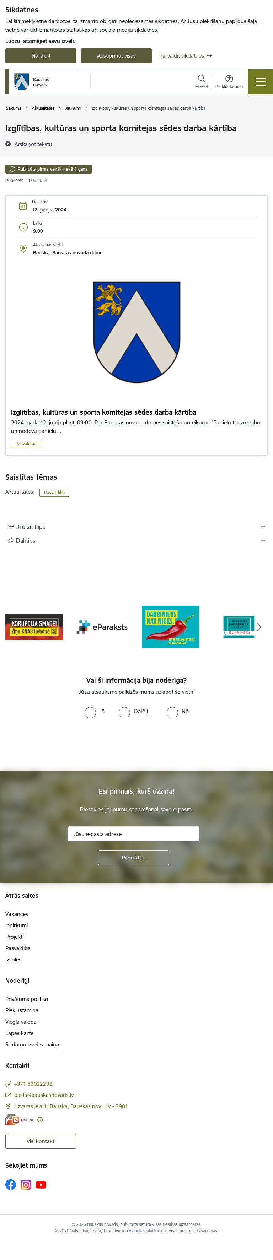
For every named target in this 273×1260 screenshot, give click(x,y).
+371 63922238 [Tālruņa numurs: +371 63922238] (33, 1084)
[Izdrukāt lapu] (136, 527)
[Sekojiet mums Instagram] (26, 1185)
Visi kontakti (41, 1141)
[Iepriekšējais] (13, 626)
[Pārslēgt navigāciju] (260, 81)
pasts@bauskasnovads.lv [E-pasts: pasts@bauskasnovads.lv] (44, 1095)
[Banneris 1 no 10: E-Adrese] (34, 626)
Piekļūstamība (21, 1010)
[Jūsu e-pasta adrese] (133, 833)
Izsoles (13, 959)
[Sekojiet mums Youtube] (41, 1184)
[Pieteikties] (133, 857)
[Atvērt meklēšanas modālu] (202, 82)
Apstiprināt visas (116, 55)
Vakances (16, 914)
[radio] (95, 711)
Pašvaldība (26, 443)
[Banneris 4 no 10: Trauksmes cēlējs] (238, 626)
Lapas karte (19, 1033)
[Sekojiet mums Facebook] (10, 1184)
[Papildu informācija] (40, 1119)
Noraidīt (41, 55)
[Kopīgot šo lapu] (136, 540)
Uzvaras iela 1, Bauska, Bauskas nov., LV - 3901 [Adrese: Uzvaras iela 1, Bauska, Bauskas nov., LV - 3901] (71, 1106)
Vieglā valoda (21, 1021)
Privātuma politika (26, 999)
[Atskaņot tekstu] (33, 144)
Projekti (14, 936)
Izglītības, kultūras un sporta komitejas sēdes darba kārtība (103, 412)
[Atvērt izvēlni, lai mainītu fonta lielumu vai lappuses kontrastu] (229, 82)
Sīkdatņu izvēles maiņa (32, 1044)
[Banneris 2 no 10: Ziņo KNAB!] (102, 626)
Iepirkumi (16, 925)
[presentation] (59, 745)
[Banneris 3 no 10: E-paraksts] (170, 626)
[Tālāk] (259, 626)
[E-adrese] (19, 1120)
